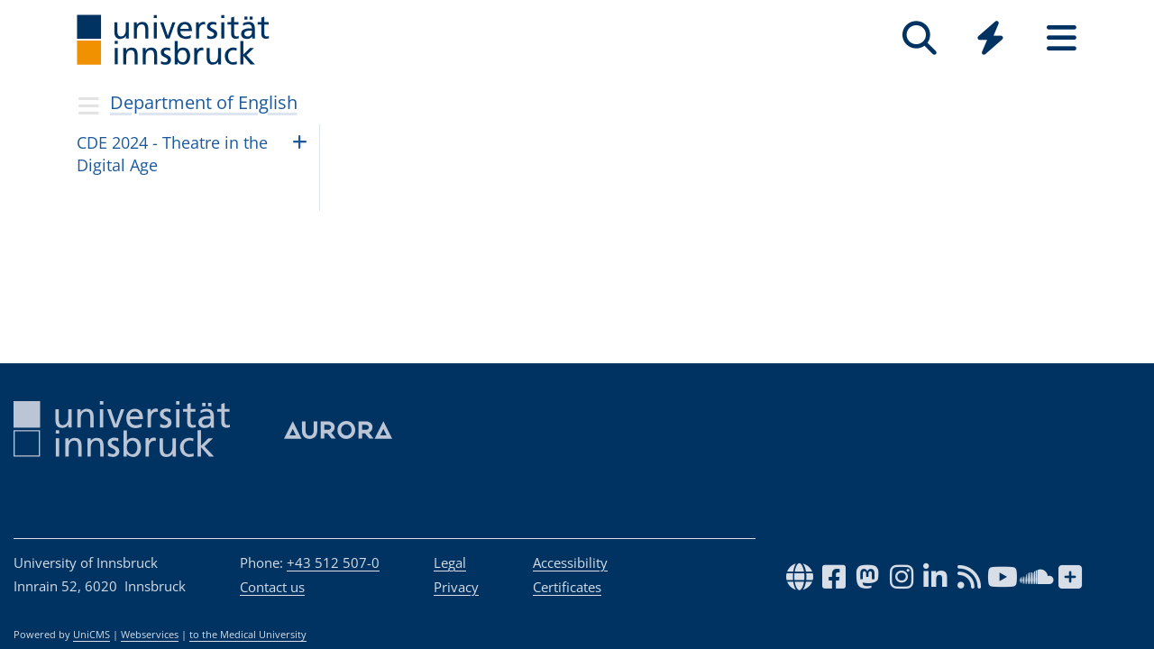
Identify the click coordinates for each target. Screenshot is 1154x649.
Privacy (456, 587)
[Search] (919, 38)
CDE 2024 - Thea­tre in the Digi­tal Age (172, 154)
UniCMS (91, 634)
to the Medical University (248, 634)
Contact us (272, 587)
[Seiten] (1061, 38)
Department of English (204, 102)
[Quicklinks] (990, 38)
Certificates (567, 587)
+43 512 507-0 (333, 562)
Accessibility (570, 562)
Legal (450, 562)
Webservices (150, 634)
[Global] (990, 40)
